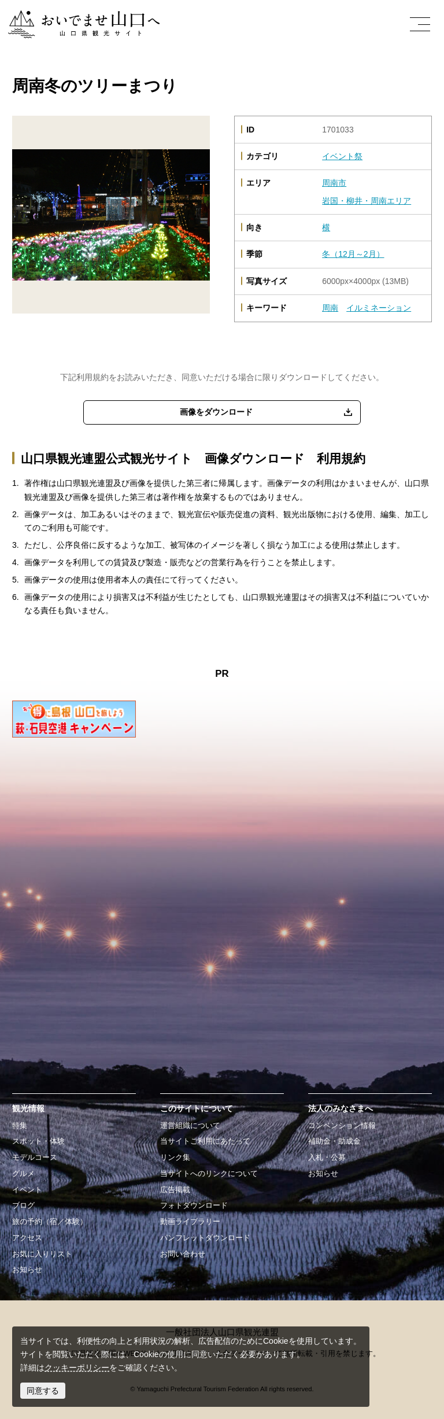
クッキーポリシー (77, 1367)
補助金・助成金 (334, 1141)
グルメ (23, 1174)
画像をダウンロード (216, 412)
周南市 (334, 182)
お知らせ (27, 1270)
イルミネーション (378, 307)
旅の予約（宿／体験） (49, 1222)
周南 (330, 307)
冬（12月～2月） (353, 254)
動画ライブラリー (190, 1222)
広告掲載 (175, 1190)
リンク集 (175, 1157)
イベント (27, 1190)
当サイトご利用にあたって (205, 1141)
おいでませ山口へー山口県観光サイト (77, 16)
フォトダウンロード (194, 1205)
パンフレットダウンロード (205, 1238)
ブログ (23, 1205)
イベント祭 (342, 156)
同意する (43, 1390)
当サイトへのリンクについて (209, 1174)
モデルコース (34, 1157)
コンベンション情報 (342, 1126)
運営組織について (190, 1126)
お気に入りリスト (42, 1254)
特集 (19, 1126)
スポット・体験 (38, 1141)
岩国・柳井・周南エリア (366, 200)
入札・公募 (327, 1157)
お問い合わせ (182, 1254)
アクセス (27, 1238)
